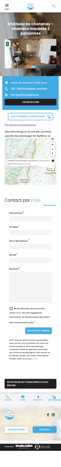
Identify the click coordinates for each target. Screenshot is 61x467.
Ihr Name (13, 227)
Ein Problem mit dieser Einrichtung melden (27, 389)
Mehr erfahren (16, 435)
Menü (7, 6)
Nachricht (14, 269)
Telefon (7, 405)
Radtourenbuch (53, 405)
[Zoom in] (52, 144)
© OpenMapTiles (43, 161)
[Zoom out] (52, 149)
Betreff (12, 255)
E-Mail (34, 364)
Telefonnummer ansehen (31, 89)
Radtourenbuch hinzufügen (28, 116)
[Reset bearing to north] (52, 153)
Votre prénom (15, 213)
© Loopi (27, 164)
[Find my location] (52, 138)
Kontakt (44, 435)
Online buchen (30, 102)
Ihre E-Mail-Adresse (18, 241)
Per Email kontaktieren (25, 95)
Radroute (38, 405)
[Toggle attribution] (53, 161)
